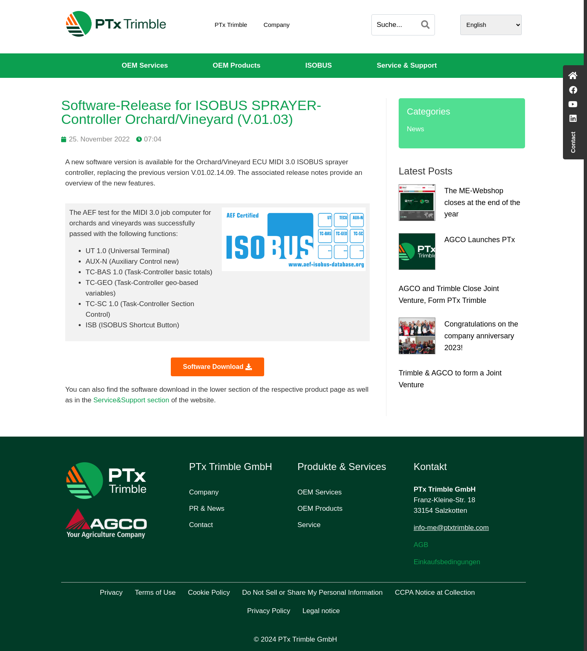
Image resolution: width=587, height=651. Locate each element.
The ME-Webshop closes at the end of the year (482, 202)
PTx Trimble (230, 24)
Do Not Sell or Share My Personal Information (312, 592)
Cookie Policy (209, 592)
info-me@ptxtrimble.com (451, 528)
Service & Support (407, 65)
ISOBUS (318, 65)
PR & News (207, 508)
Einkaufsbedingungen (447, 562)
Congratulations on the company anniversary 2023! (481, 336)
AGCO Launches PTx (479, 240)
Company (276, 24)
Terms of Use (155, 592)
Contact (201, 525)
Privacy (111, 592)
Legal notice (321, 611)
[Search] (425, 25)
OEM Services (144, 65)
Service (309, 525)
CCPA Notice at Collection (435, 592)
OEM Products (236, 65)
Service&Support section (131, 400)
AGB (421, 545)
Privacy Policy (268, 611)
